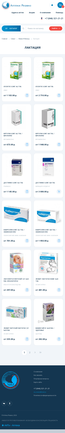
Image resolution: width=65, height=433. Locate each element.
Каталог (11, 28)
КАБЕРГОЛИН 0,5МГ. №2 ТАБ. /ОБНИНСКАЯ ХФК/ (14, 235)
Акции (32, 12)
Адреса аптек (18, 12)
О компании (45, 12)
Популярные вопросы (41, 382)
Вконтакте (4, 407)
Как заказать (38, 379)
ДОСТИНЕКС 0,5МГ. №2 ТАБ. (13, 185)
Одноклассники (9, 407)
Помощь (59, 12)
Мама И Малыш (24, 39)
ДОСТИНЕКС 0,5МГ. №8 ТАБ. (45, 185)
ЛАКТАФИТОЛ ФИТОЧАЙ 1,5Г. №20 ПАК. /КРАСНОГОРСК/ (16, 284)
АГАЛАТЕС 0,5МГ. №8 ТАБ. (45, 87)
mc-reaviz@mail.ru (40, 396)
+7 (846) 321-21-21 (54, 18)
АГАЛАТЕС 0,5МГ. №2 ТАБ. (13, 87)
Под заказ (27, 97)
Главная (4, 39)
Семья (13, 39)
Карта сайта (38, 386)
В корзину (58, 195)
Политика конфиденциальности (45, 399)
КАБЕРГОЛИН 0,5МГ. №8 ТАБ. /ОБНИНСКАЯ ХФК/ (46, 235)
